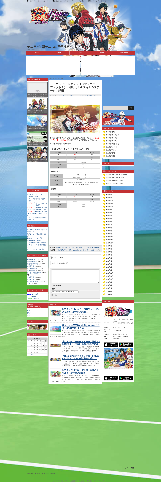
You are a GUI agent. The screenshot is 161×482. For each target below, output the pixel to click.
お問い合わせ (124, 52)
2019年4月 (109, 225)
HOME (37, 52)
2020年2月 (109, 194)
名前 (53, 291)
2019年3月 (109, 228)
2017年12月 (109, 273)
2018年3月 (109, 264)
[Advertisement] (37, 172)
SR (89, 95)
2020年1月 (109, 197)
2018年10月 (109, 243)
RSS (80, 52)
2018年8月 (109, 249)
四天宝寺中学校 (32, 268)
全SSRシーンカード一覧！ (35, 194)
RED (86, 95)
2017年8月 (109, 285)
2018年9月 (109, 246)
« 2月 (31, 354)
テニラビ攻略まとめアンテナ (115, 178)
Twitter (58, 52)
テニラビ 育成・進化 (112, 144)
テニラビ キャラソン (112, 138)
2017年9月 (109, 282)
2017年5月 (109, 294)
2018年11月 (109, 240)
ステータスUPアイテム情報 (35, 249)
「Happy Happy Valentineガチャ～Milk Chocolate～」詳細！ (37, 213)
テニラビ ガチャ (111, 150)
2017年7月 (109, 288)
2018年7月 (109, 252)
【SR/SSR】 (33, 294)
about (102, 52)
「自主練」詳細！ (32, 196)
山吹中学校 (30, 277)
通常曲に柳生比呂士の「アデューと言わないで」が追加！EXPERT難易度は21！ (81, 247)
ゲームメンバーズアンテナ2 (114, 184)
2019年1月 (109, 234)
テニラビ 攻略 (60, 95)
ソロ (28, 310)
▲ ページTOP (129, 468)
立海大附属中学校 (32, 264)
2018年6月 (109, 255)
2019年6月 (109, 219)
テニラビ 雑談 (110, 156)
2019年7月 (109, 216)
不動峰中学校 (31, 270)
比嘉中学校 (30, 266)
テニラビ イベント (111, 147)
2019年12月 (109, 200)
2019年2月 (109, 231)
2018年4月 (109, 261)
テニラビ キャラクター (70, 95)
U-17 (28, 284)
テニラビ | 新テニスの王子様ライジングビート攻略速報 (65, 46)
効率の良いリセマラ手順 (34, 238)
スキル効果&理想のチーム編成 (36, 242)
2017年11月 (109, 276)
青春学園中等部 (32, 259)
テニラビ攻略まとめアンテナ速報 (116, 175)
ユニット (30, 315)
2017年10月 (109, 279)
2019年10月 (109, 206)
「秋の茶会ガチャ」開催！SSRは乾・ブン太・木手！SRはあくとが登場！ (79, 250)
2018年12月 (109, 237)
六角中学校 (30, 279)
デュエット (30, 313)
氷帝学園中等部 (32, 261)
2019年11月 (109, 203)
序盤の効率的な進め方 (34, 240)
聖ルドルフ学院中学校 (34, 273)
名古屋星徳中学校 (32, 281)
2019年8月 (109, 213)
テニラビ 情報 (81, 95)
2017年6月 (109, 291)
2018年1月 (109, 270)
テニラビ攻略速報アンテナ (114, 181)
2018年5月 (109, 258)
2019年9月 (109, 210)
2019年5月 (109, 222)
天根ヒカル (93, 95)
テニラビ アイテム (111, 141)
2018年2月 (109, 267)
